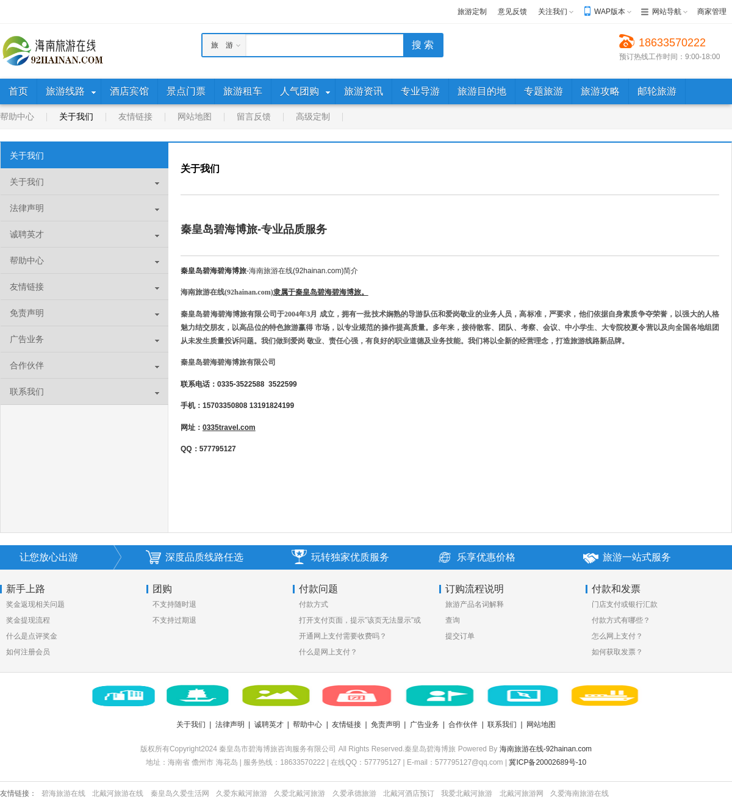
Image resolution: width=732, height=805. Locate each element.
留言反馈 (254, 116)
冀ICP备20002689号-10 (547, 762)
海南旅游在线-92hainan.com (546, 749)
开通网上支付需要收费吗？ (343, 636)
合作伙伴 (27, 365)
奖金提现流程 (28, 620)
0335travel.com (229, 427)
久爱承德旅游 (354, 793)
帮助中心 (17, 116)
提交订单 (460, 636)
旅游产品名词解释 (474, 604)
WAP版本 (609, 11)
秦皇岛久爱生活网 (180, 793)
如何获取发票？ (617, 652)
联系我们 (27, 391)
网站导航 (666, 11)
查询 (452, 620)
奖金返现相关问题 (35, 604)
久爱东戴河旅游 (241, 793)
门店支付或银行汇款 (625, 604)
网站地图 (195, 116)
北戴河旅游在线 (117, 793)
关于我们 (76, 116)
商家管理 (712, 11)
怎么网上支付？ (617, 636)
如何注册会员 (28, 652)
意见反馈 (512, 11)
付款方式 (313, 604)
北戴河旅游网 (522, 793)
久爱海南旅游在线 (579, 793)
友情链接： (18, 793)
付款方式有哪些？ (621, 620)
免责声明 (27, 313)
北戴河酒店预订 (408, 793)
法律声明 (27, 208)
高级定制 (313, 116)
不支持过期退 (174, 620)
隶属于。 (320, 292)
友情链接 (135, 116)
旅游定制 (472, 11)
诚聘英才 (27, 234)
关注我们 (552, 11)
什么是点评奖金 (31, 636)
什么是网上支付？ (328, 652)
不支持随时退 (174, 604)
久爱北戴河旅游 (299, 793)
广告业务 (27, 339)
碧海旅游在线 (63, 793)
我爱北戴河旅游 (466, 793)
